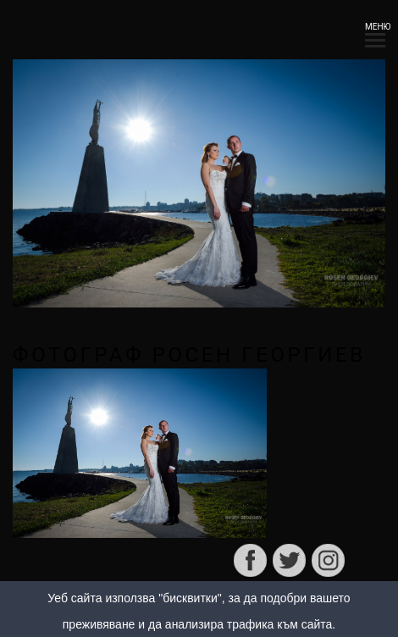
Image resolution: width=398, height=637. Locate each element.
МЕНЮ (375, 32)
